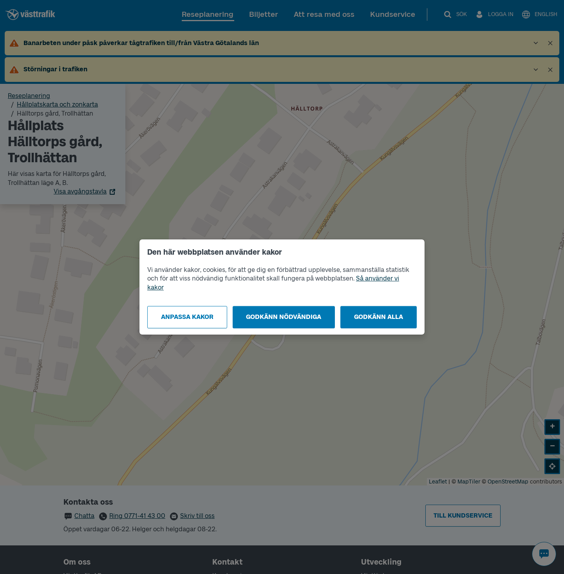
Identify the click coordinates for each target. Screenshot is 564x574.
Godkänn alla (378, 316)
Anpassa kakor (187, 316)
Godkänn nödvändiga (283, 316)
